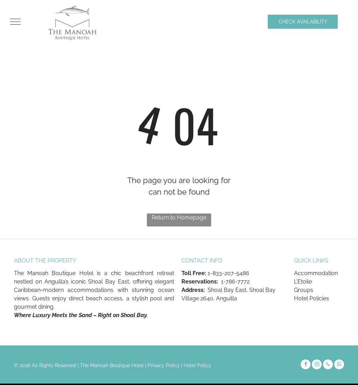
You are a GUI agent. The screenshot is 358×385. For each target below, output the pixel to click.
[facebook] (305, 365)
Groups (303, 290)
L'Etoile (303, 281)
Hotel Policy (197, 365)
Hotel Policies (311, 298)
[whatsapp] (339, 365)
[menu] (15, 22)
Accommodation (316, 273)
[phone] (328, 365)
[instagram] (317, 365)
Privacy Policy (164, 365)
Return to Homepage (179, 217)
